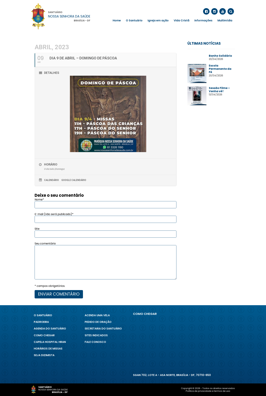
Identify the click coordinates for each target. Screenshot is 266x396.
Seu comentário (45, 243)
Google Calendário (73, 180)
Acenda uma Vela (97, 315)
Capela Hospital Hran (50, 342)
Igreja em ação (158, 20)
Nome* (39, 199)
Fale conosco (95, 342)
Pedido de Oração (98, 322)
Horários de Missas (48, 348)
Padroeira (41, 322)
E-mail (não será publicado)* (54, 214)
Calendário (51, 180)
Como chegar (44, 335)
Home (117, 20)
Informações (203, 20)
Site (37, 229)
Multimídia (224, 20)
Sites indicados (96, 335)
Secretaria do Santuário (103, 328)
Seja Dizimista (44, 355)
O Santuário (134, 20)
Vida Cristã (181, 20)
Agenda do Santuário (50, 328)
